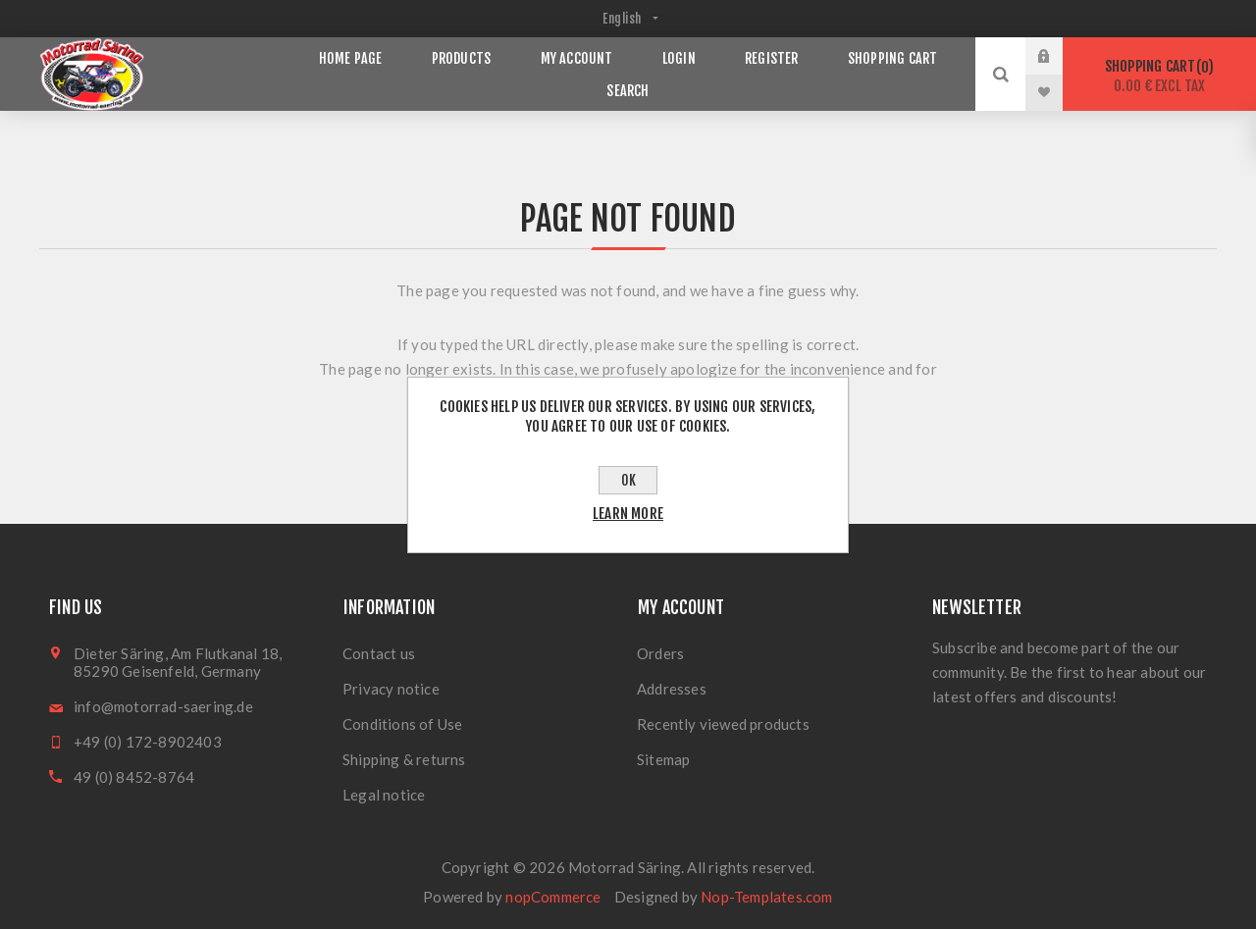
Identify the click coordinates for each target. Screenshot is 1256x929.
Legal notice (383, 794)
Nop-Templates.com (766, 896)
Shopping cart (1159, 76)
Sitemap (663, 759)
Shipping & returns (404, 759)
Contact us (378, 653)
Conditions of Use (402, 724)
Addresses (671, 688)
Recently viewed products (723, 724)
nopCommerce (553, 896)
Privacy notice (391, 688)
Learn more (628, 513)
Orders (660, 653)
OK (628, 480)
